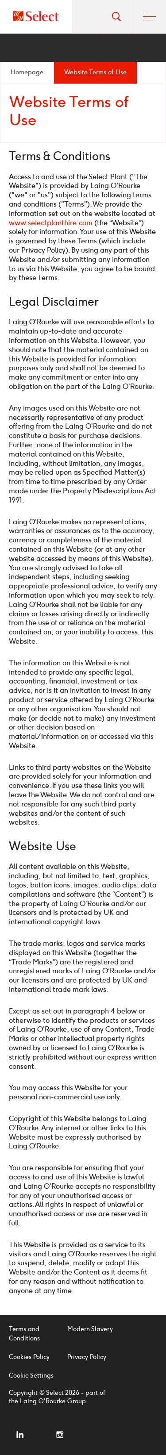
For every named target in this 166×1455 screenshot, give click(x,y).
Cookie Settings (31, 1375)
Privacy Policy (86, 1357)
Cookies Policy (29, 1357)
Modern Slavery (90, 1329)
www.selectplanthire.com (51, 223)
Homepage (27, 72)
